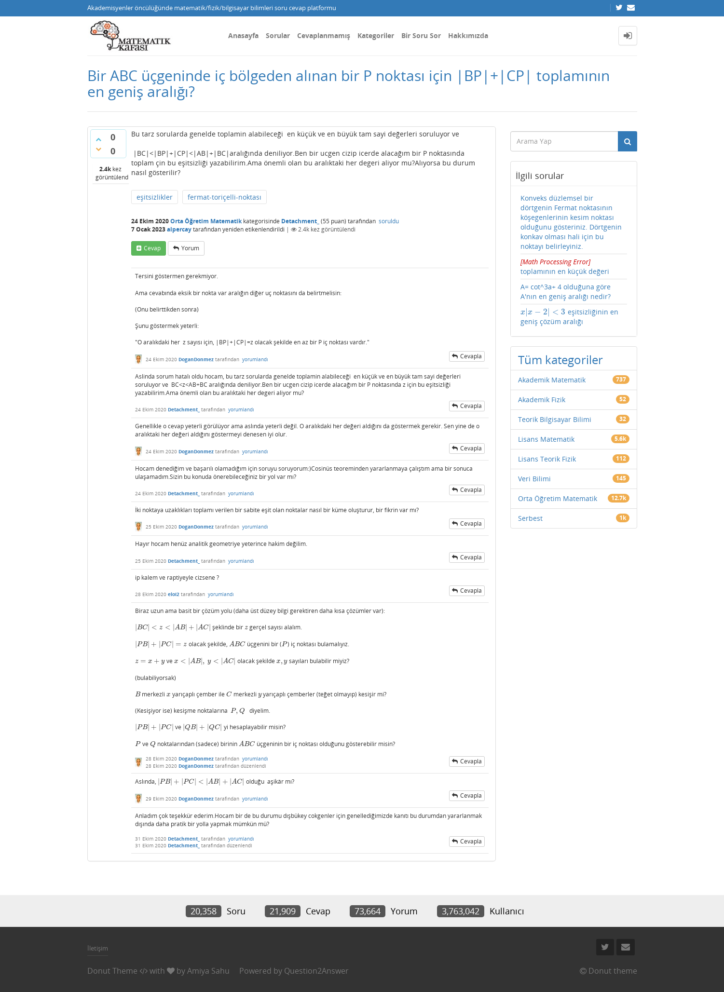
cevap (152, 248)
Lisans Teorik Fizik (547, 458)
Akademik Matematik (552, 379)
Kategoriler (375, 35)
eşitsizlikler (155, 197)
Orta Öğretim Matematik (206, 221)
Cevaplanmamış (323, 35)
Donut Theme (112, 970)
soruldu (389, 221)
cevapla (471, 356)
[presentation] (173, 627)
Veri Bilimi (534, 478)
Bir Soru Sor (421, 35)
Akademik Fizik (541, 399)
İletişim (97, 948)
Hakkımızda (468, 35)
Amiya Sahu (208, 970)
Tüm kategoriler (560, 359)
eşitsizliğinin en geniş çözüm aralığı (569, 316)
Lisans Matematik (546, 439)
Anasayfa (243, 35)
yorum (190, 248)
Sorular (278, 35)
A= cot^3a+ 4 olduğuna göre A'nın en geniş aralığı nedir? (565, 291)
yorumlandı (255, 359)
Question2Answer (316, 970)
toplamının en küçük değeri (573, 266)
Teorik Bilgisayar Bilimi (554, 419)
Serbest (530, 518)
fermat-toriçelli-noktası (224, 197)
